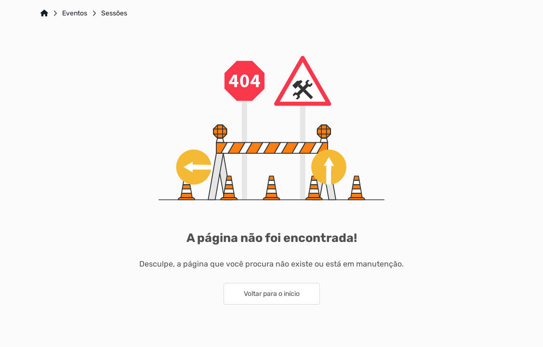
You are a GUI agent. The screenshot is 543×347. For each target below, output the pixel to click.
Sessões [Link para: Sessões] (114, 13)
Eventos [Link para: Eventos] (74, 13)
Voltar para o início (272, 294)
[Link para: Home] (44, 13)
